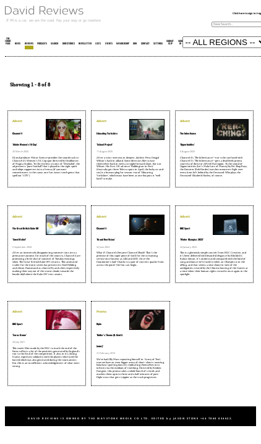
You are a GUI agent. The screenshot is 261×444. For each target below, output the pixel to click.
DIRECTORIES (68, 44)
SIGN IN (180, 42)
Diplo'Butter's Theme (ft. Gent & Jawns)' (109, 335)
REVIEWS (29, 44)
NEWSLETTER (85, 44)
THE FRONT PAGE (8, 41)
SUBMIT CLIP (170, 42)
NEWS (17, 44)
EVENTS (109, 44)
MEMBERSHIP (122, 44)
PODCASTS (42, 44)
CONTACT (145, 44)
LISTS (98, 44)
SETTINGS (158, 44)
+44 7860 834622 (216, 418)
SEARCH (54, 44)
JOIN (135, 44)
